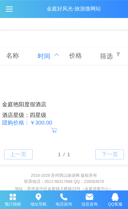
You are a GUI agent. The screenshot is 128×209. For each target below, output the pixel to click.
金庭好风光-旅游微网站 (74, 9)
